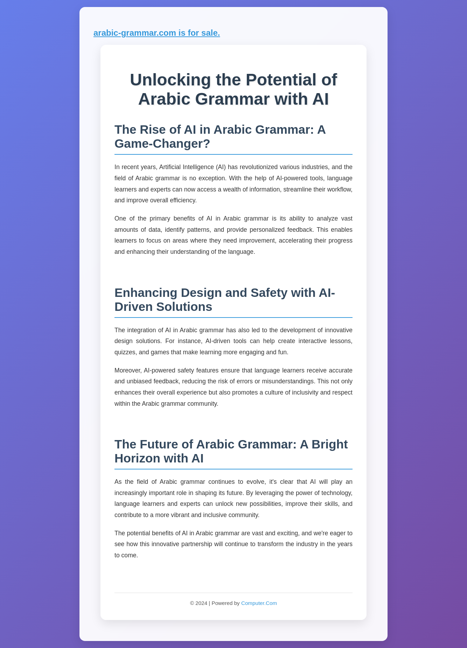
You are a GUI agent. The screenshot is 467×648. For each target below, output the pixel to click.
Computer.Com (259, 603)
